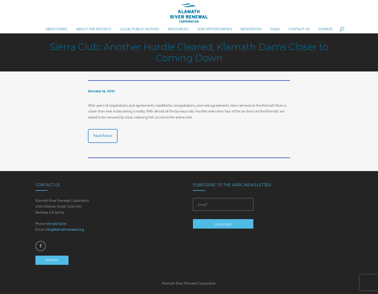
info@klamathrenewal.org (64, 230)
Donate (52, 260)
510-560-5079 (56, 224)
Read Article (102, 136)
